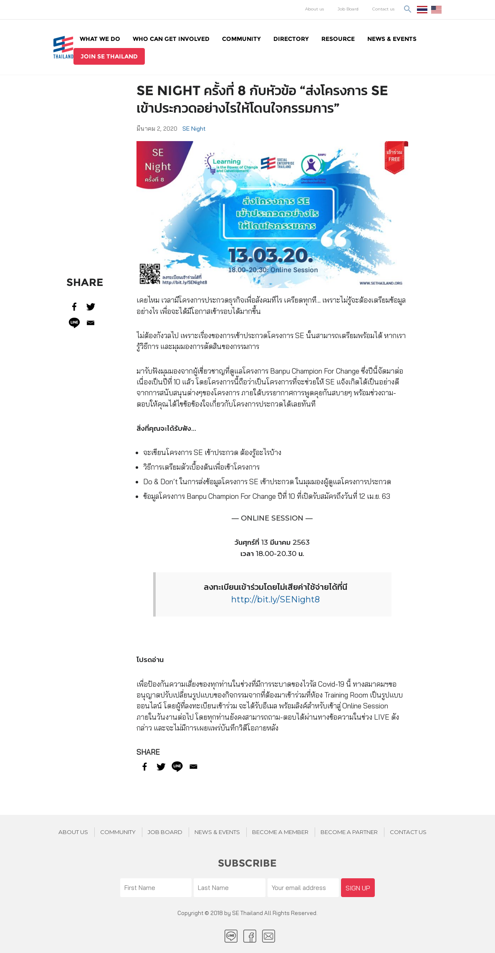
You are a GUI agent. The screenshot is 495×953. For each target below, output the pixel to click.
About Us (73, 832)
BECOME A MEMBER (280, 832)
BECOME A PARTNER (349, 832)
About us (314, 8)
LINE (231, 936)
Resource (338, 38)
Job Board (348, 8)
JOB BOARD (165, 832)
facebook (249, 936)
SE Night (194, 128)
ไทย (422, 9)
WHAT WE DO (100, 38)
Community (241, 38)
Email (268, 936)
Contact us (383, 8)
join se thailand (109, 56)
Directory (291, 38)
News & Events (392, 38)
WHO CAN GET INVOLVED (171, 38)
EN (436, 9)
